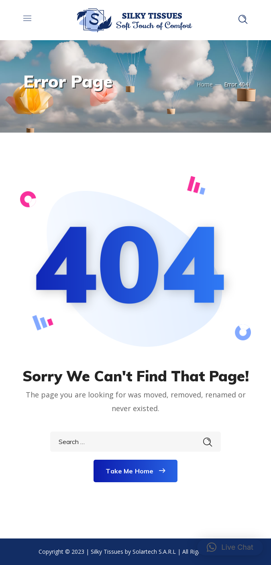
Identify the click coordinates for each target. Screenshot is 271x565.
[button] (230, 547)
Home (205, 84)
